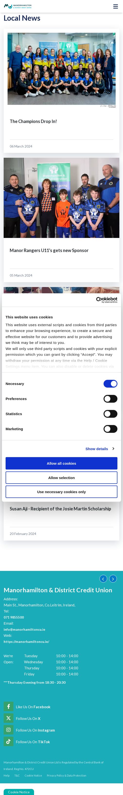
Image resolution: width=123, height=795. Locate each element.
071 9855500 (15, 617)
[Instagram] (29, 729)
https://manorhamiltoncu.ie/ (28, 641)
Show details (97, 448)
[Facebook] (27, 706)
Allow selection (61, 477)
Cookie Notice (19, 792)
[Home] (15, 6)
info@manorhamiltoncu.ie (26, 629)
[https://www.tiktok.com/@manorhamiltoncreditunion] (27, 741)
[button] (103, 579)
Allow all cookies (61, 463)
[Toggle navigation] (115, 6)
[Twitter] (22, 718)
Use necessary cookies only (61, 492)
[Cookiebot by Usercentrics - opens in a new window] (96, 300)
